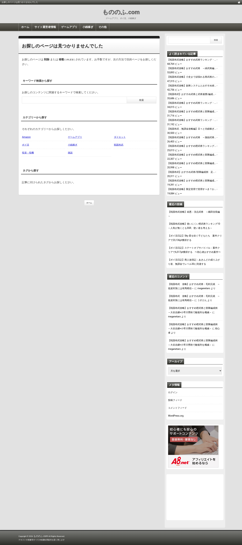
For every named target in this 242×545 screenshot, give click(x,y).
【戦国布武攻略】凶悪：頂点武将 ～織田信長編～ (194, 213)
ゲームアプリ (69, 27)
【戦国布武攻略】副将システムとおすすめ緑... (191, 85)
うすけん (202, 300)
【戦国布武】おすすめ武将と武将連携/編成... (191, 94)
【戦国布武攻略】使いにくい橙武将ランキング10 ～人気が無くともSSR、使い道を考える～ (195, 225)
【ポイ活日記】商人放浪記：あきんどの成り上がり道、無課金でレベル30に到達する (194, 261)
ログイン (172, 392)
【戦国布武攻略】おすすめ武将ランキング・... (191, 59)
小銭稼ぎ (88, 27)
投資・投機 (28, 152)
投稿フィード (175, 400)
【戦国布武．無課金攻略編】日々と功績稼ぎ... (191, 128)
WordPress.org (176, 415)
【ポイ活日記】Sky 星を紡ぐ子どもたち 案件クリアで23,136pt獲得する (195, 237)
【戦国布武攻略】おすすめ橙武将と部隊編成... (191, 111)
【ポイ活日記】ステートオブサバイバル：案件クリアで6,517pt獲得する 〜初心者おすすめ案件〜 (194, 249)
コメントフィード (177, 407)
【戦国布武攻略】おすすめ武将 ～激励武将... (191, 137)
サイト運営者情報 (45, 27)
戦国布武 (118, 144)
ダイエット (120, 137)
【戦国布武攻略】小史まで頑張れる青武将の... (191, 76)
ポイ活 (25, 144)
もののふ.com (121, 12)
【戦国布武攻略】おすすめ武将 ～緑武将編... (191, 68)
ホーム (25, 27)
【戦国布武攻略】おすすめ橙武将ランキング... (191, 146)
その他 (102, 27)
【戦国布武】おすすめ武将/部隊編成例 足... (191, 172)
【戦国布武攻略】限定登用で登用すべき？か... (191, 189)
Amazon (26, 137)
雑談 (70, 152)
